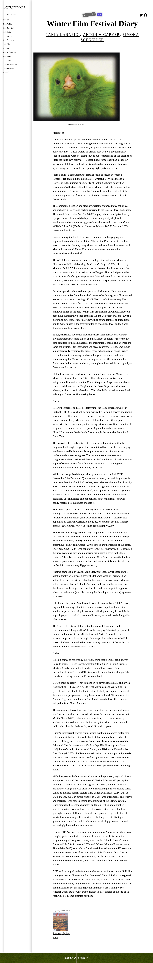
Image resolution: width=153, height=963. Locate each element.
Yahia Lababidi (63, 34)
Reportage (10, 28)
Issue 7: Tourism (89, 14)
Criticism (10, 40)
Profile (9, 24)
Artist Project (12, 65)
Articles (11, 14)
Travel (9, 60)
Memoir (10, 36)
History (9, 32)
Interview (10, 69)
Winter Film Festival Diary (92, 23)
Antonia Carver (101, 34)
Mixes (9, 48)
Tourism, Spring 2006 (61, 926)
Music (9, 56)
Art (8, 20)
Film (8, 44)
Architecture (11, 52)
